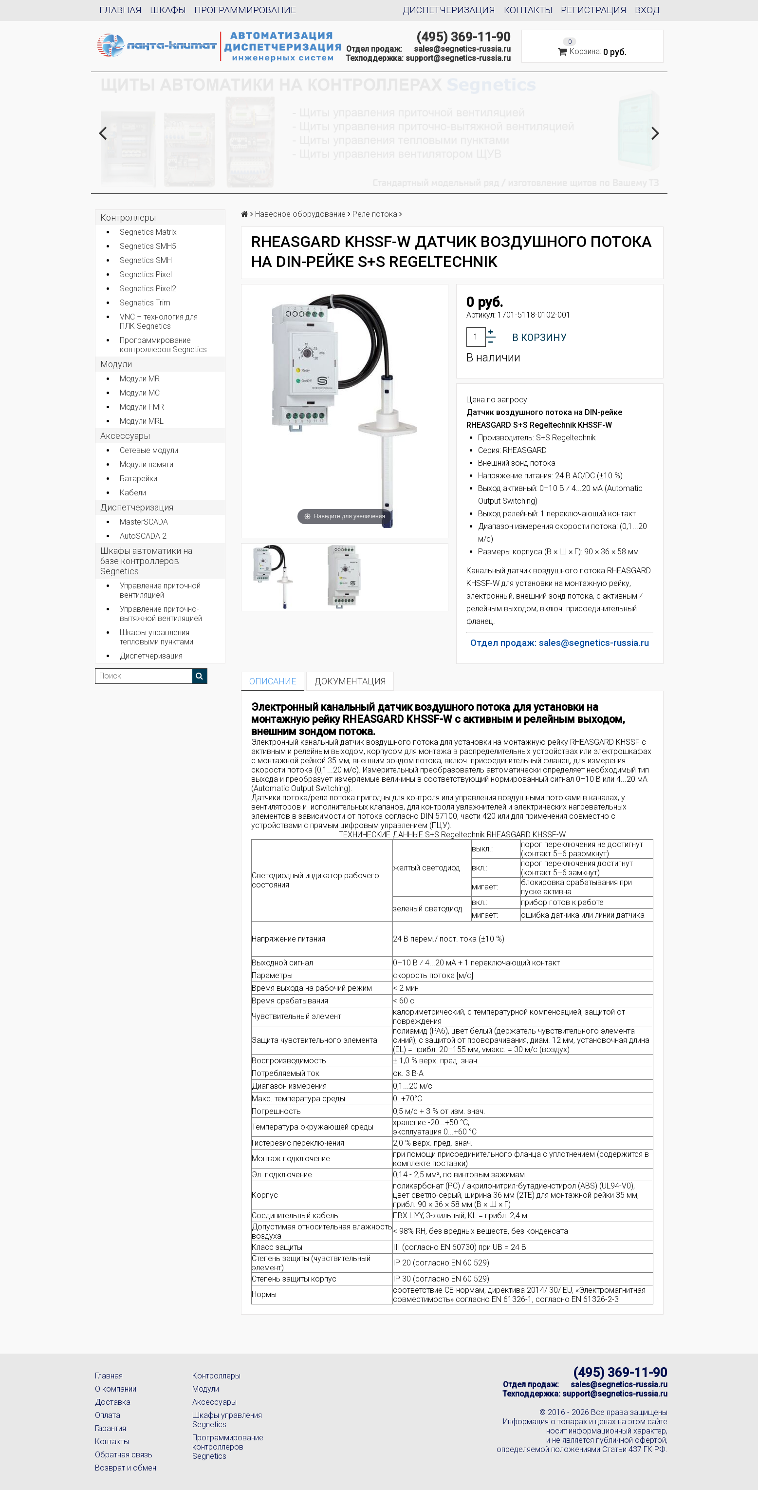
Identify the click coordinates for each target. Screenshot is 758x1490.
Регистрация (594, 10)
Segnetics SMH (146, 260)
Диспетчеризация (449, 10)
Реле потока (374, 214)
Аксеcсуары (125, 436)
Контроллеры (128, 217)
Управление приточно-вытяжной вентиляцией (161, 613)
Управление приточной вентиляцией (160, 590)
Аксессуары (214, 1402)
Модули (116, 364)
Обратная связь (123, 1454)
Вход (647, 10)
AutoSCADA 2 (143, 536)
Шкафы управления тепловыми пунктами (156, 637)
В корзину (539, 337)
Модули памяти (146, 464)
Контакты (528, 10)
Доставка (112, 1402)
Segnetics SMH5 (148, 246)
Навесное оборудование (300, 214)
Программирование (245, 10)
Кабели (133, 492)
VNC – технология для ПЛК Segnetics (159, 321)
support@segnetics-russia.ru (458, 58)
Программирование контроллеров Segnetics (163, 345)
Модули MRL (142, 421)
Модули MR (140, 378)
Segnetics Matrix (148, 232)
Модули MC (140, 392)
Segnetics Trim (145, 302)
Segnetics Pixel (146, 274)
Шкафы (168, 10)
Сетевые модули (149, 450)
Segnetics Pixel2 (148, 288)
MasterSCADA (144, 522)
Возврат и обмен (125, 1467)
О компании (115, 1389)
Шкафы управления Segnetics (227, 1420)
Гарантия (110, 1428)
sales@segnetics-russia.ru (462, 49)
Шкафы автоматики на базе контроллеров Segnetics (146, 561)
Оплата (107, 1415)
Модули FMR (142, 407)
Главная (120, 10)
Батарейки (138, 478)
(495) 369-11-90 (463, 37)
